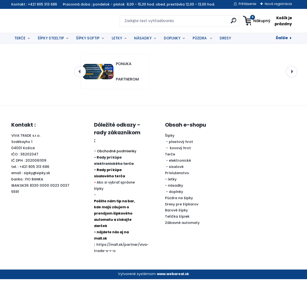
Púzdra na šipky (179, 207)
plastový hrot (181, 151)
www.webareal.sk (173, 283)
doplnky (176, 201)
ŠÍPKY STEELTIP (51, 38)
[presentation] (80, 81)
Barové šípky (176, 220)
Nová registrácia (278, 3)
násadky (175, 195)
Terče (170, 164)
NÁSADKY (143, 38)
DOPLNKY (172, 38)
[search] (200, 22)
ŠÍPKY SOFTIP (88, 38)
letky (172, 189)
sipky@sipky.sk (37, 182)
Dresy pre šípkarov (181, 214)
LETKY (117, 38)
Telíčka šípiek (177, 226)
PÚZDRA (200, 38)
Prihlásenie (247, 3)
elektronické (180, 170)
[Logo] (40, 21)
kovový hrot (180, 157)
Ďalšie (282, 37)
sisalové (176, 176)
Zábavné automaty (182, 232)
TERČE (19, 38)
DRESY (225, 38)
